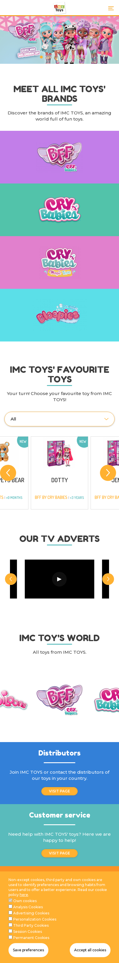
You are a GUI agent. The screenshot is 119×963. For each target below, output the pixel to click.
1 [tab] (41, 57)
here (24, 894)
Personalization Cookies (34, 919)
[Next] (108, 473)
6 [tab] (77, 57)
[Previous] (8, 473)
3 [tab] (55, 57)
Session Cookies (27, 931)
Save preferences (28, 950)
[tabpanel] (59, 40)
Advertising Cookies (31, 913)
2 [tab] (48, 57)
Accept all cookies (90, 950)
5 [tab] (70, 57)
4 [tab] (63, 57)
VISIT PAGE (59, 791)
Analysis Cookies (28, 907)
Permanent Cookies (31, 937)
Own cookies (25, 901)
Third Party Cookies (31, 925)
